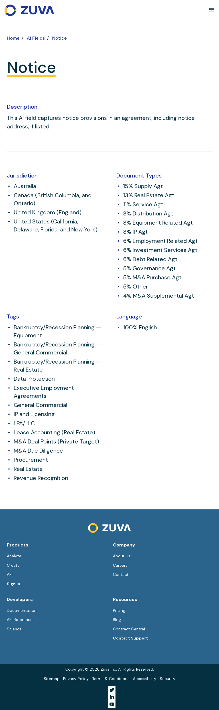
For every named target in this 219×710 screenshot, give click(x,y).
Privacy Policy (76, 678)
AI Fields (36, 38)
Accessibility (144, 678)
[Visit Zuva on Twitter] (111, 689)
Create (13, 565)
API (10, 574)
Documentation (21, 610)
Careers (120, 565)
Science (14, 629)
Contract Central (129, 629)
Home (13, 38)
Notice (59, 38)
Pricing (119, 610)
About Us (121, 555)
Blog (117, 619)
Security (167, 678)
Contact (121, 574)
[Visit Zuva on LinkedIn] (111, 697)
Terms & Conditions (110, 678)
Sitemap (52, 678)
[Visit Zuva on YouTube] (111, 704)
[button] (211, 9)
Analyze (14, 555)
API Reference (20, 619)
